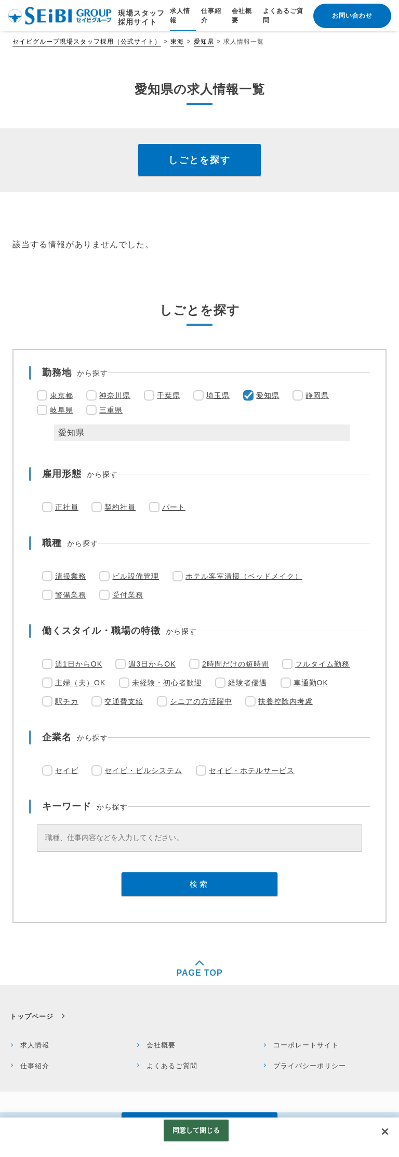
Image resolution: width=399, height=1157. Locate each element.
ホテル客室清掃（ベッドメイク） (243, 576)
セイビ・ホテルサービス (252, 770)
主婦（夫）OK (80, 683)
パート (173, 507)
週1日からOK (78, 664)
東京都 (61, 395)
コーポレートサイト (306, 1045)
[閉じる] (385, 1131)
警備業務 (70, 595)
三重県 (111, 410)
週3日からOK (152, 664)
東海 (177, 41)
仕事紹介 (34, 1066)
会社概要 (161, 1045)
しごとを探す (199, 160)
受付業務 (127, 595)
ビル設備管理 (135, 576)
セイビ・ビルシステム (143, 770)
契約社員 (120, 507)
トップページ (32, 1016)
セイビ (66, 770)
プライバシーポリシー (309, 1066)
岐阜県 (61, 410)
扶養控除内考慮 (285, 701)
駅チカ (66, 701)
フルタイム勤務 (322, 664)
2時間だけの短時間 (235, 664)
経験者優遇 (247, 683)
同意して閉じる (196, 1130)
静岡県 (317, 395)
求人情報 (34, 1045)
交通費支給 (123, 701)
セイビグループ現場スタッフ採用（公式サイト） (86, 41)
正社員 (66, 507)
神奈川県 (114, 395)
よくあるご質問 (172, 1066)
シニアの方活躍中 (201, 701)
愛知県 (204, 41)
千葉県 (168, 395)
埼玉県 (218, 395)
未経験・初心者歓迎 (167, 683)
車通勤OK (311, 683)
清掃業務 (70, 576)
